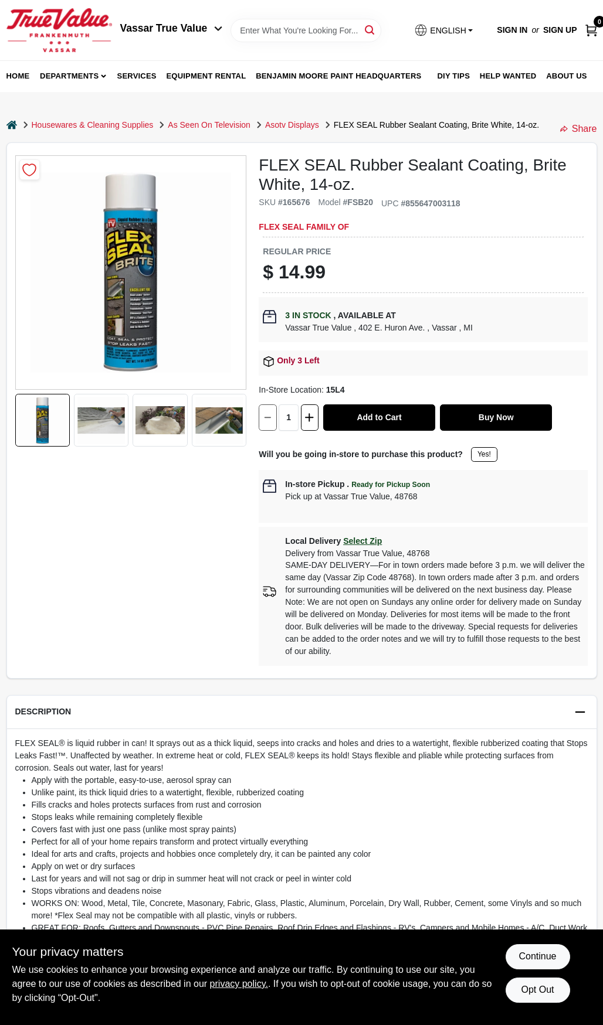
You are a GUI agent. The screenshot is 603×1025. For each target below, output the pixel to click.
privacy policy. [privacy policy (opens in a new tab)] (239, 984)
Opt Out (537, 990)
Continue (537, 956)
